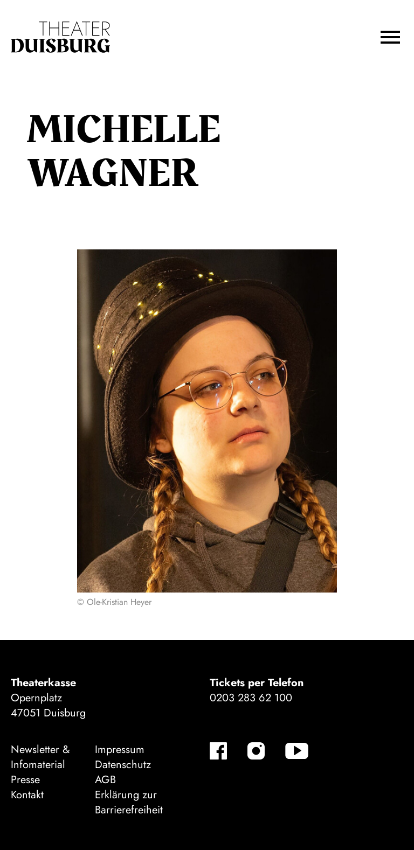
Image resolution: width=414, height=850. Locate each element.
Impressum (119, 749)
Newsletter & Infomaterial (40, 757)
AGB (105, 780)
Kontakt (27, 795)
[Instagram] (256, 751)
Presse (25, 780)
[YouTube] (296, 751)
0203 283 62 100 (251, 698)
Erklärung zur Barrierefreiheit (129, 802)
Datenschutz (123, 764)
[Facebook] (218, 751)
